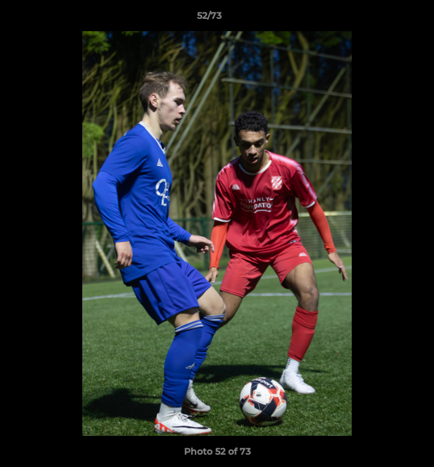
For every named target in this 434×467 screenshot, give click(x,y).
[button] (387, 19)
